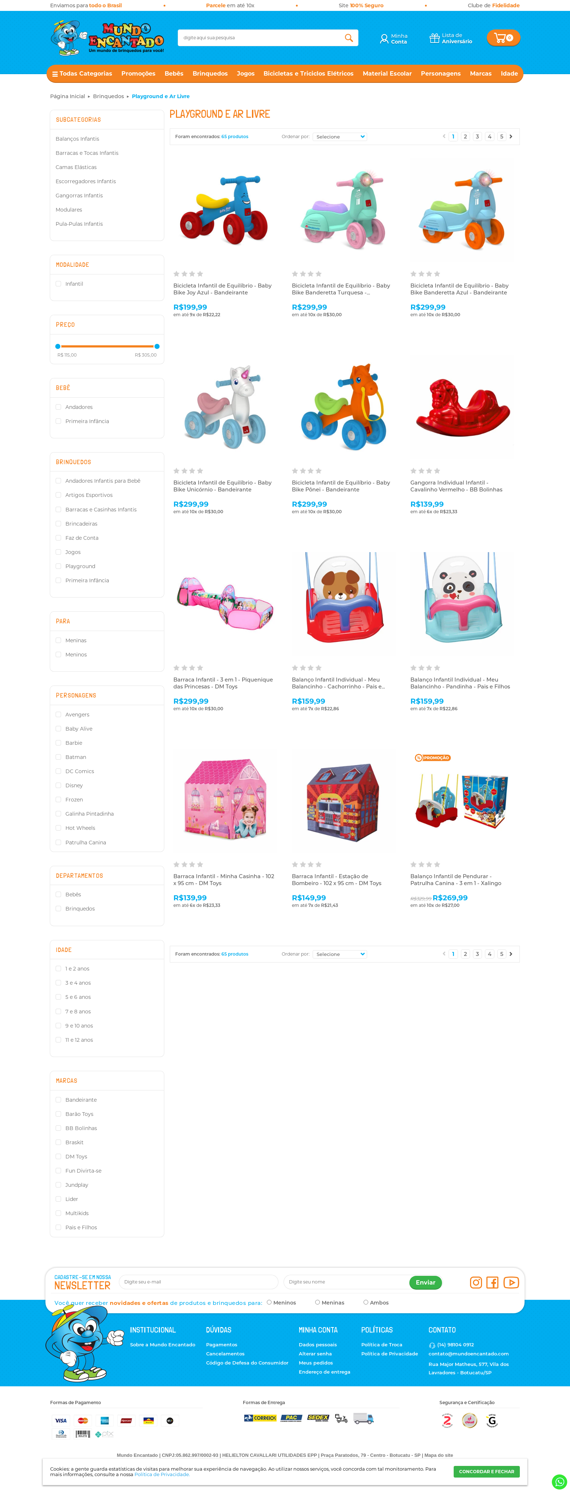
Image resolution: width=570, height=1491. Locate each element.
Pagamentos (221, 1344)
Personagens (441, 73)
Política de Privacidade (389, 1354)
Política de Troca (381, 1344)
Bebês (174, 73)
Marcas (481, 73)
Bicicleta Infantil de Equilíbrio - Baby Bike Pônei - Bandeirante (341, 486)
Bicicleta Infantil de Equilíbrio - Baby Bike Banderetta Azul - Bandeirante (460, 289)
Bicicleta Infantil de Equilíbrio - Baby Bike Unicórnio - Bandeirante (223, 486)
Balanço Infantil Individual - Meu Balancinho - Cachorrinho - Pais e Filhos (338, 687)
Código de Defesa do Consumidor (247, 1363)
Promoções (138, 73)
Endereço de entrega (324, 1372)
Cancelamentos (225, 1354)
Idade (509, 73)
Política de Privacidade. (162, 1474)
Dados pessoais (318, 1344)
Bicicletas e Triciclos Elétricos (309, 73)
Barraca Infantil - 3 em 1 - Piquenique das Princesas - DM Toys (224, 683)
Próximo (511, 136)
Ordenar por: (296, 136)
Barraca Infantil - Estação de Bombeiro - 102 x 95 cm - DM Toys (338, 880)
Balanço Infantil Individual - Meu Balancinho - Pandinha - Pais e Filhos (461, 683)
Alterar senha (315, 1354)
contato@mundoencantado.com (469, 1354)
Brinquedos (210, 73)
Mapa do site (439, 1455)
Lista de (457, 38)
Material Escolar (387, 73)
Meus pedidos (316, 1363)
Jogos (246, 73)
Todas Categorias (86, 73)
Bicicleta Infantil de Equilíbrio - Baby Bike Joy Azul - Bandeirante (223, 289)
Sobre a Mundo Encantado (162, 1344)
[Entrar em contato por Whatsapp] (558, 1482)
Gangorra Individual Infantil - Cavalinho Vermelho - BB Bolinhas (457, 486)
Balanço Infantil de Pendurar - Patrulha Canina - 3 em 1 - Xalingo (456, 880)
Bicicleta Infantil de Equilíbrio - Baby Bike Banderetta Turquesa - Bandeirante (341, 293)
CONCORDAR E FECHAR (486, 1471)
